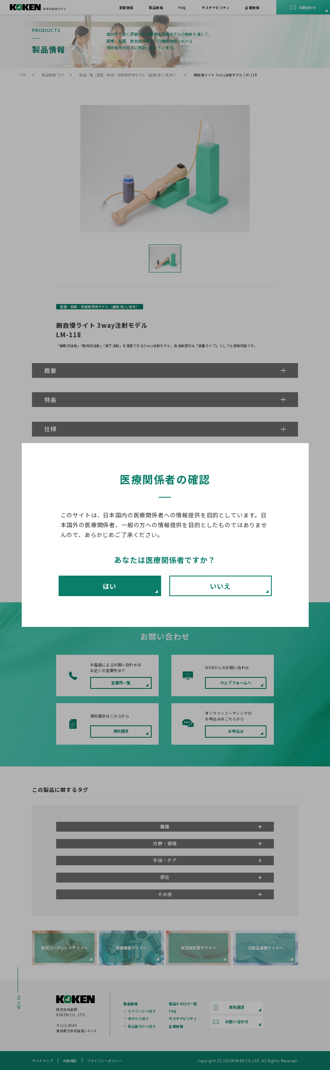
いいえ (220, 586)
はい (110, 586)
